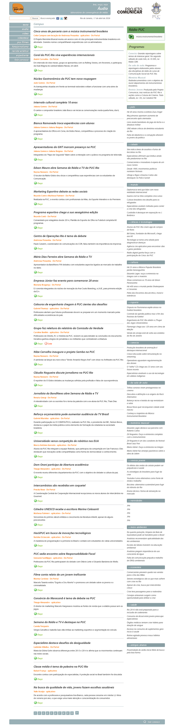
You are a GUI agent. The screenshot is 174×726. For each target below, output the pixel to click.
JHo (128, 505)
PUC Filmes (23, 42)
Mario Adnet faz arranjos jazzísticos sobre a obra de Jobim (146, 452)
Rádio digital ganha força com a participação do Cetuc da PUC (141, 254)
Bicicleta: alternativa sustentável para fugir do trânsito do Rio (145, 486)
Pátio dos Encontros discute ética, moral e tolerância (145, 294)
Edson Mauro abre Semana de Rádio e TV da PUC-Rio (66, 168)
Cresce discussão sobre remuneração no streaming (144, 355)
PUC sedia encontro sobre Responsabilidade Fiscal (64, 554)
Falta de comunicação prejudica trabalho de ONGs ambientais (145, 559)
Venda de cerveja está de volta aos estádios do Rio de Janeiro (145, 334)
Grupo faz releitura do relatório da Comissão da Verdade (68, 328)
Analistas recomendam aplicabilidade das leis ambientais (145, 539)
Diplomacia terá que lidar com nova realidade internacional (142, 191)
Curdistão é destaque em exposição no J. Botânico (144, 214)
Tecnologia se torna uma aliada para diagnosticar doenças (143, 241)
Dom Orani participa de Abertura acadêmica (61, 464)
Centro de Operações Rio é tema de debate (60, 236)
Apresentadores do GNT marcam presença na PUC (65, 147)
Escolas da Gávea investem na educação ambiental (144, 546)
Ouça (40, 46)
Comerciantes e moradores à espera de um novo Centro (145, 163)
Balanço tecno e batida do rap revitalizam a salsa (145, 401)
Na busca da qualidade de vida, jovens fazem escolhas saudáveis (74, 687)
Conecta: (133, 53)
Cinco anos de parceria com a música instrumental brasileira (71, 31)
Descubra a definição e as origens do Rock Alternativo (145, 395)
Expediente (22, 55)
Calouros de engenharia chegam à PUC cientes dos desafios (70, 304)
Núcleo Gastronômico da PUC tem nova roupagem (65, 79)
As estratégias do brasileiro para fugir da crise (144, 473)
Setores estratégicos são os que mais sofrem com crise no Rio (146, 580)
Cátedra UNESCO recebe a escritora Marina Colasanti (66, 509)
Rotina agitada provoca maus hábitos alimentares (143, 636)
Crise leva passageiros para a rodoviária (144, 591)
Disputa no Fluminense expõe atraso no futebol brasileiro (144, 308)
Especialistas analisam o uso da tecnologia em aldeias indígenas (145, 374)
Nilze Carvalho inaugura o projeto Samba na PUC (64, 352)
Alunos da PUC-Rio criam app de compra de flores (145, 228)
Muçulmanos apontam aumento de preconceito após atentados (142, 117)
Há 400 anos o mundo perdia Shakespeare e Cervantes (145, 287)
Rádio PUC (137, 29)
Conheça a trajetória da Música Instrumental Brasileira (140, 414)
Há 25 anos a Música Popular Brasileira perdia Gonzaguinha (144, 268)
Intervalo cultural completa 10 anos (55, 102)
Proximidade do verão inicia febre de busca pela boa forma (145, 651)
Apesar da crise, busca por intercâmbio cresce (144, 586)
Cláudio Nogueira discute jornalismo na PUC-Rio (63, 372)
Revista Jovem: (136, 89)
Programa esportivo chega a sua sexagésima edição (66, 212)
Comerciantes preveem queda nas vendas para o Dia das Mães (145, 573)
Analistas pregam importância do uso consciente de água (143, 552)
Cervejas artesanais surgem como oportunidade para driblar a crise (141, 596)
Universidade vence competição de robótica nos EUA (66, 441)
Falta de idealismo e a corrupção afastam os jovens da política (145, 136)
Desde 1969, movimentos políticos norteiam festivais (142, 170)
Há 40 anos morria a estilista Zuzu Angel (144, 112)
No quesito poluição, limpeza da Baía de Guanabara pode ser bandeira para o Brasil (145, 533)
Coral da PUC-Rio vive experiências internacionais (64, 55)
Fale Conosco (22, 59)
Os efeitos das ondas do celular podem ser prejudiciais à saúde (145, 466)
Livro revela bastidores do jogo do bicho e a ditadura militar (146, 123)
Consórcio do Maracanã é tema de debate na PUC (64, 598)
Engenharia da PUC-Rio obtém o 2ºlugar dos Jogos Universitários (144, 321)
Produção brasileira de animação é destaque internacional (142, 349)
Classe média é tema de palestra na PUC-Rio (61, 666)
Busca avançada (47, 18)
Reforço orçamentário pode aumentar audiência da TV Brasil (71, 414)
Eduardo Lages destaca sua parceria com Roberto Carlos (145, 429)
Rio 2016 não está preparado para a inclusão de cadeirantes (142, 611)
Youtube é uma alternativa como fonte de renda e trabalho (145, 479)
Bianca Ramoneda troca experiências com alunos (64, 123)
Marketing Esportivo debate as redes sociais (60, 191)
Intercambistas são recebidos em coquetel (59, 485)
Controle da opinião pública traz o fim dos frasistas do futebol (145, 315)
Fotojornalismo (20, 46)
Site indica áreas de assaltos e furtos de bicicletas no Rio (144, 150)
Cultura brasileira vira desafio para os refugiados (143, 201)
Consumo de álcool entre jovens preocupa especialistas (145, 617)
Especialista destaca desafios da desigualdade (62, 643)
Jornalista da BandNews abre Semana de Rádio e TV (66, 393)
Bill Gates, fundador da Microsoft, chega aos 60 (144, 234)
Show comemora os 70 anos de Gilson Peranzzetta (143, 281)
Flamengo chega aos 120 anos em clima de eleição (146, 328)
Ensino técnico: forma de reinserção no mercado (144, 492)
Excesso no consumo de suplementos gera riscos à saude (145, 630)
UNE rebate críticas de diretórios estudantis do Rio (145, 129)
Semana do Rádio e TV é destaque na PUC (60, 622)
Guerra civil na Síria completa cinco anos (144, 196)
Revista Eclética (20, 51)
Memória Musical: (137, 77)
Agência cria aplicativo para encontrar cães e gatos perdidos (146, 247)
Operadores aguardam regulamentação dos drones (144, 361)
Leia (50, 343)
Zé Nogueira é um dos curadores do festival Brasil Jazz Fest (146, 442)
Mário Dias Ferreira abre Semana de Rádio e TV (63, 257)
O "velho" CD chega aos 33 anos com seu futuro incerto (145, 368)
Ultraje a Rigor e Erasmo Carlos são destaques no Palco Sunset (142, 176)
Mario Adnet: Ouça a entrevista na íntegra (145, 447)
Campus (39, 24)
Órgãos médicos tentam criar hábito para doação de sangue (145, 624)
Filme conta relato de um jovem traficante (60, 574)
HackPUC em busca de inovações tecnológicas (62, 533)
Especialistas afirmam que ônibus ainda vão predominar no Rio (144, 157)
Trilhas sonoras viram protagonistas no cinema (144, 389)
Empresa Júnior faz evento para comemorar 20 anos (66, 280)
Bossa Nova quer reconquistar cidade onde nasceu (145, 408)
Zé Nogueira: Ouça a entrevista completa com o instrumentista (145, 435)
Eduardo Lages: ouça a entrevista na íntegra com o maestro (142, 275)
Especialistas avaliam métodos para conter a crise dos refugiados (145, 207)
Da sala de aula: (137, 65)
